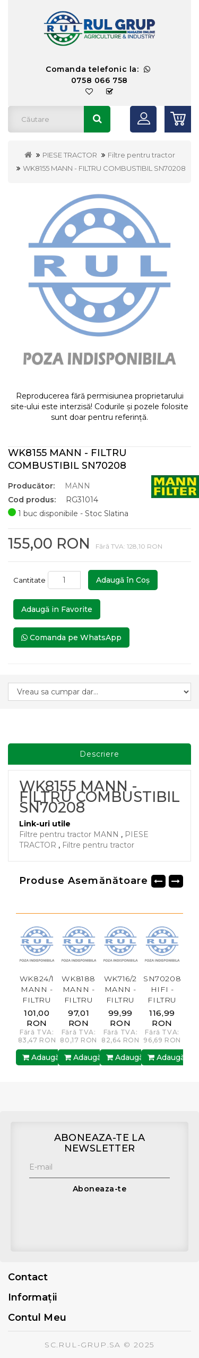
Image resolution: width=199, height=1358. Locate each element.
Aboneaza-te (100, 1189)
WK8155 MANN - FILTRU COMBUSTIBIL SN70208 (104, 168)
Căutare (97, 119)
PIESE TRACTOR (69, 155)
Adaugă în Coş (123, 580)
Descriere (99, 754)
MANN (77, 486)
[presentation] (110, 1220)
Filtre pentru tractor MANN (69, 834)
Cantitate (29, 580)
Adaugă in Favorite (56, 609)
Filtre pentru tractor (141, 155)
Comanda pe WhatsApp (71, 637)
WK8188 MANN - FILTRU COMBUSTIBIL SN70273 (87, 1000)
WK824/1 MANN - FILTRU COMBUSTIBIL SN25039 (45, 1000)
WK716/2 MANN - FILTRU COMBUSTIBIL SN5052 (129, 1000)
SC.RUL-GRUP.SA (83, 1344)
